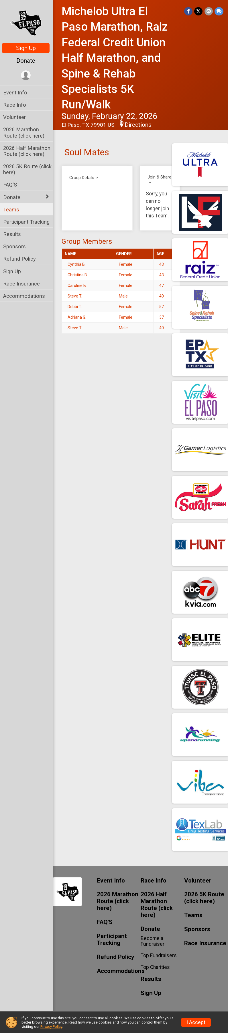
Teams (13, 210)
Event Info (17, 93)
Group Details (83, 177)
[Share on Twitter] (198, 11)
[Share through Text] (219, 11)
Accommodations (25, 296)
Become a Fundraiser (153, 941)
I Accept (195, 1022)
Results (13, 234)
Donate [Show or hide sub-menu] (13, 197)
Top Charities (155, 967)
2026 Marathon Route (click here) (25, 132)
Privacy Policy (51, 1026)
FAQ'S (11, 185)
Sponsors (16, 246)
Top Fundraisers (159, 955)
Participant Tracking (28, 222)
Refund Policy (21, 259)
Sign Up (27, 48)
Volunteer (16, 117)
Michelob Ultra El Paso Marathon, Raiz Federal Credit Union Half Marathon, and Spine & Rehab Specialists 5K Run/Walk (116, 58)
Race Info (16, 105)
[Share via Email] (209, 11)
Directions (139, 124)
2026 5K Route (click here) (29, 169)
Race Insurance (23, 284)
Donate (27, 60)
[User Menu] (27, 75)
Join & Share (160, 177)
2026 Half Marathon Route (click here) (28, 151)
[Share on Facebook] (188, 11)
